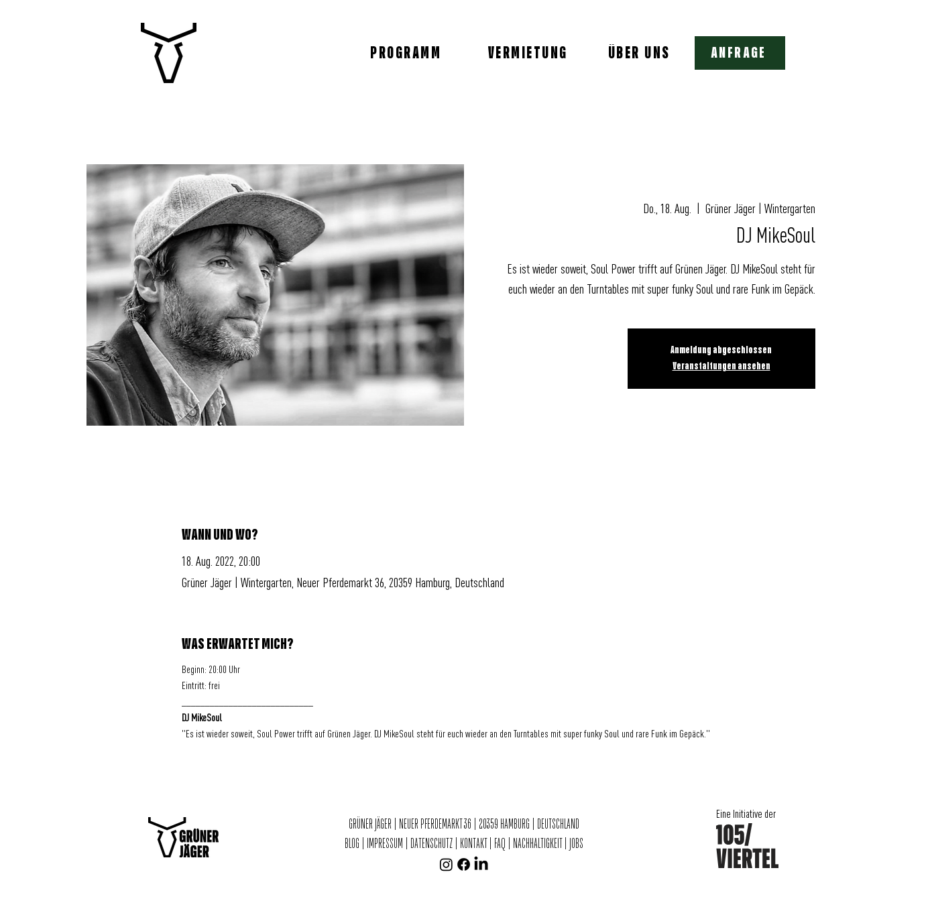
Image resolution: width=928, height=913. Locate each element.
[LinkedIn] (481, 864)
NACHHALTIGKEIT (538, 844)
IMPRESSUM (385, 844)
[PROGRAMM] (407, 53)
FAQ (500, 844)
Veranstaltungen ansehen (721, 366)
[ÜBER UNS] (640, 53)
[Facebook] (463, 864)
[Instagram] (446, 864)
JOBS (576, 844)
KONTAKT (473, 844)
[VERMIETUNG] (529, 53)
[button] (740, 53)
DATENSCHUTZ (431, 844)
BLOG (353, 844)
